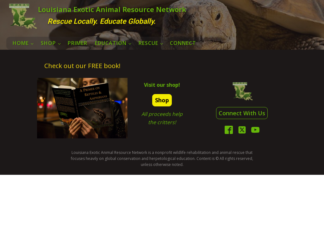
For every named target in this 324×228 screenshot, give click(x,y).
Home (21, 43)
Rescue (148, 43)
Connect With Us (242, 113)
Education (111, 43)
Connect (183, 43)
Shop (48, 43)
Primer (77, 43)
